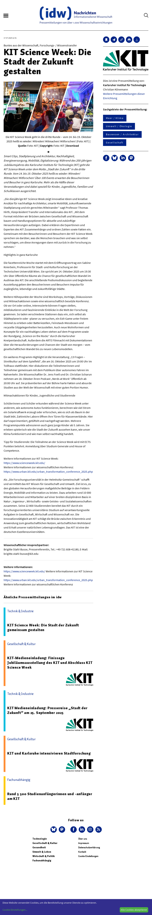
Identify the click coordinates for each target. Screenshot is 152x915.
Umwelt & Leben (41, 852)
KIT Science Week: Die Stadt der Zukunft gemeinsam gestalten (43, 627)
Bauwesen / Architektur (122, 134)
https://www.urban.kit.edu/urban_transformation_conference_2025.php (48, 471)
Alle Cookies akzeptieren (134, 909)
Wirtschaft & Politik (43, 856)
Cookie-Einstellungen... (15, 909)
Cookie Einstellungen (88, 856)
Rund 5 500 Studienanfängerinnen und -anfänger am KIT (49, 796)
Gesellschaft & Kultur (44, 843)
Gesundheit (39, 847)
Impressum (83, 843)
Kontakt (82, 851)
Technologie (39, 838)
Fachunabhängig (41, 860)
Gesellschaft (114, 142)
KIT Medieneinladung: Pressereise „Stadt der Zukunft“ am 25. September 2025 (47, 710)
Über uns (82, 838)
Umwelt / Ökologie (119, 126)
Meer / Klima (115, 118)
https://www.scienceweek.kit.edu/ (24, 463)
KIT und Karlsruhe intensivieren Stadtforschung (49, 753)
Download (72, 145)
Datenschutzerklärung (89, 847)
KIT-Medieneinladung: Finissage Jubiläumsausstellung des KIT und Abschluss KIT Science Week (50, 662)
